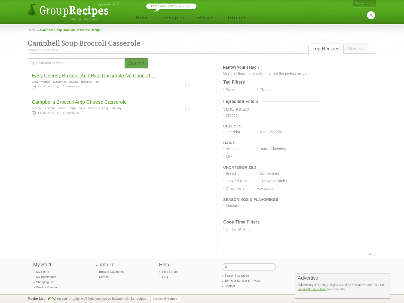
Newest (356, 48)
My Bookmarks (46, 276)
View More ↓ (265, 188)
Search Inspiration (237, 275)
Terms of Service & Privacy (242, 280)
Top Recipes (326, 48)
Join (358, 3)
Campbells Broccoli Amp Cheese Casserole (79, 102)
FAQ (165, 276)
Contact (230, 285)
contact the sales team (312, 289)
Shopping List (45, 282)
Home (32, 30)
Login (369, 3)
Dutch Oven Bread (162, 6)
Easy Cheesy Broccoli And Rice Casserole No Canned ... (93, 75)
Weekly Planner (46, 287)
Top (371, 254)
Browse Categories (111, 271)
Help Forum (169, 271)
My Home (42, 271)
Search (104, 276)
